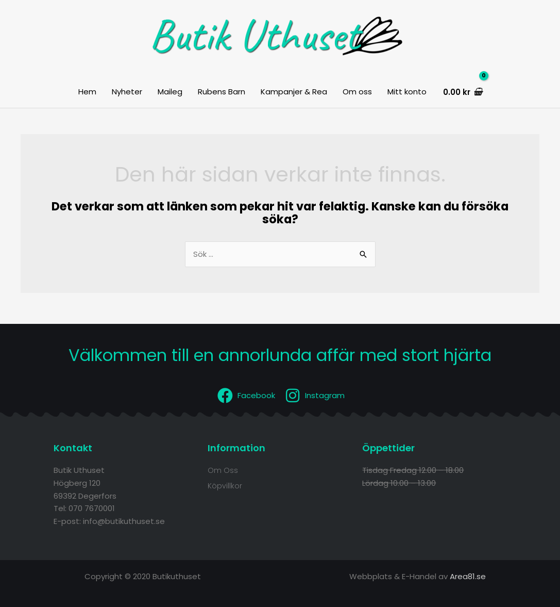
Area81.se (468, 576)
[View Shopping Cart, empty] (462, 92)
